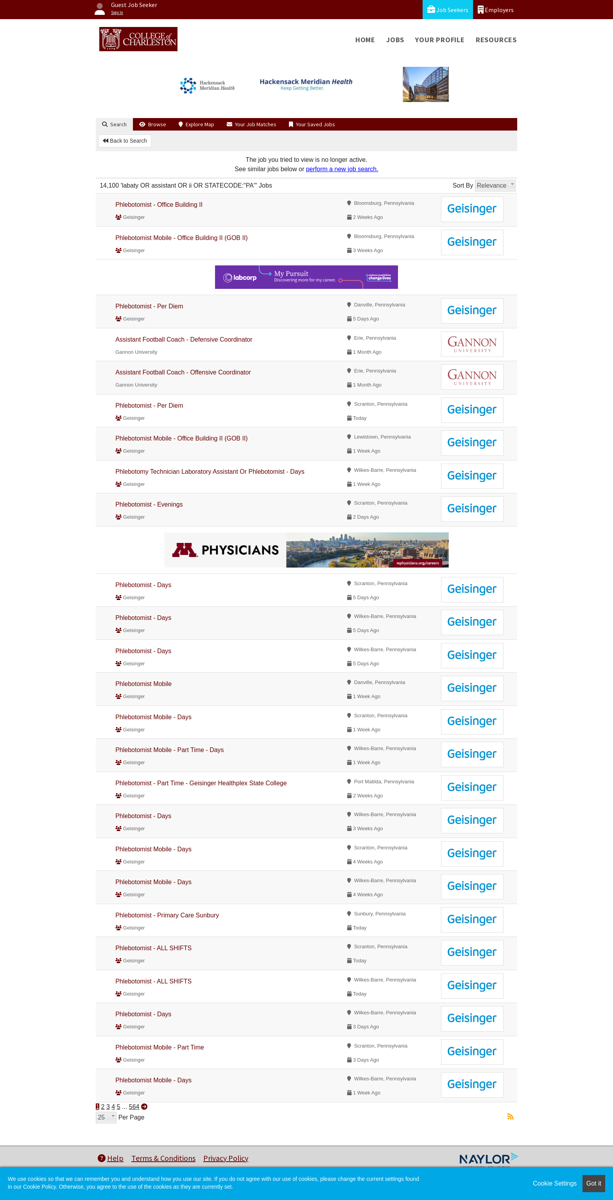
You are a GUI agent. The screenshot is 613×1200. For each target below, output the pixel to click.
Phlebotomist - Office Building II (159, 204)
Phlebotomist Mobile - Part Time (159, 1047)
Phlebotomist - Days (143, 585)
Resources (496, 39)
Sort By (463, 185)
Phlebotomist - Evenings (149, 504)
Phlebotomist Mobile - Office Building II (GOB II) (181, 238)
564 (134, 1106)
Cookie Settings (555, 1183)
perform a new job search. (342, 169)
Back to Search (125, 141)
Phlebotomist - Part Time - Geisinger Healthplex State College (201, 783)
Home (365, 39)
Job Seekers (447, 9)
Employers (496, 9)
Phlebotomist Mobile (143, 684)
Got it (593, 1183)
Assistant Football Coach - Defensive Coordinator (183, 339)
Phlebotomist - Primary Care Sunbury (167, 915)
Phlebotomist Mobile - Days (153, 717)
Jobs (395, 39)
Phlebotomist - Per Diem (149, 306)
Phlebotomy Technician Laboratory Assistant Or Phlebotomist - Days (210, 471)
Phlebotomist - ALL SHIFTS (153, 948)
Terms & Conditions (163, 1158)
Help (111, 1158)
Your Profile (440, 39)
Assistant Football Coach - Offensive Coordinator (183, 372)
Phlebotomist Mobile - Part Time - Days (169, 750)
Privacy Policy (225, 1158)
